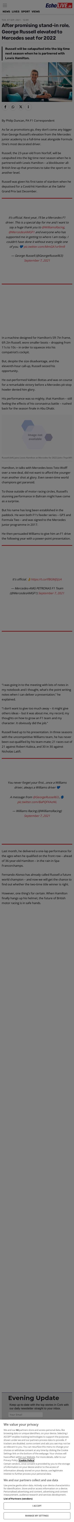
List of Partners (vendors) (18, 1498)
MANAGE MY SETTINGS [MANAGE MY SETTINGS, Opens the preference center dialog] (37, 1515)
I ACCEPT (37, 1505)
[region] (37, 1471)
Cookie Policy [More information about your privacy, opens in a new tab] (26, 1460)
